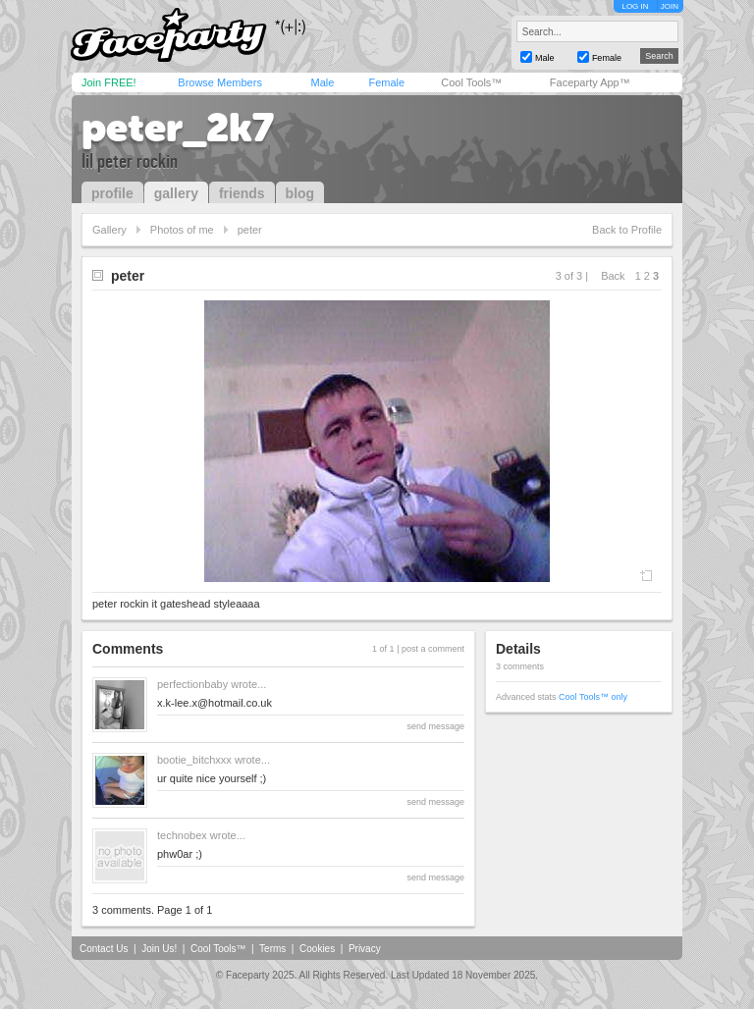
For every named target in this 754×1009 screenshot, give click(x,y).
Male (322, 82)
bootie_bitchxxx (194, 760)
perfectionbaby (192, 684)
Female (386, 82)
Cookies (317, 948)
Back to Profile (627, 230)
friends (242, 193)
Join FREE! (108, 82)
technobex (182, 835)
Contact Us (104, 948)
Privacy (365, 948)
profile (112, 193)
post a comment (433, 649)
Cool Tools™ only (593, 697)
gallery (176, 193)
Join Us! (159, 948)
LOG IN (634, 6)
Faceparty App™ (590, 82)
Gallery (109, 230)
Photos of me (182, 230)
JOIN (669, 6)
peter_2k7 (177, 127)
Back (612, 276)
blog (300, 193)
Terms (272, 948)
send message (435, 726)
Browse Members (220, 82)
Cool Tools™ (471, 82)
